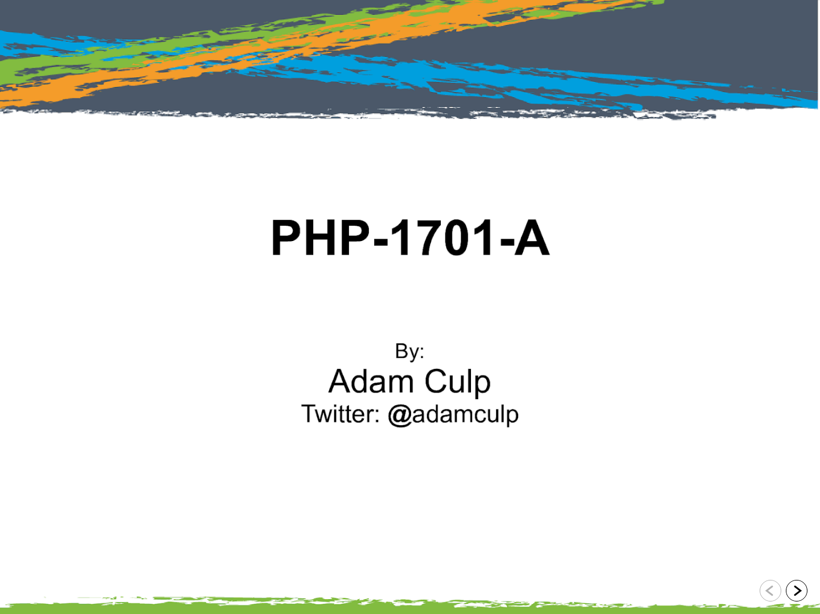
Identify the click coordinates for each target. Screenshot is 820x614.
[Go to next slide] (796, 590)
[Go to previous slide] (770, 590)
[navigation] (783, 591)
